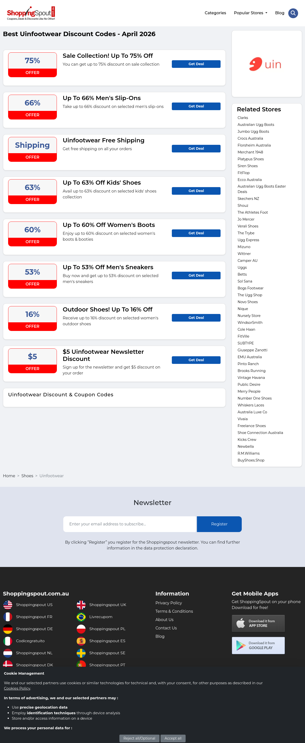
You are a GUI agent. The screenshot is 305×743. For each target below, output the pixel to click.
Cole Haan (246, 329)
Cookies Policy (17, 688)
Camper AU (247, 260)
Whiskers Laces (251, 405)
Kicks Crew (247, 439)
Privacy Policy (169, 602)
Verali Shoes (248, 226)
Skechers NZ (248, 198)
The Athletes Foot (253, 212)
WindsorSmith (250, 322)
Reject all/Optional (139, 738)
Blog (279, 13)
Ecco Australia (250, 179)
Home (9, 475)
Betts (242, 274)
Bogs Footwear (250, 288)
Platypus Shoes (251, 159)
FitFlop (244, 172)
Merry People (249, 391)
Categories (215, 13)
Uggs (242, 267)
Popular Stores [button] (249, 13)
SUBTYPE (246, 343)
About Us (165, 619)
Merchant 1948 (250, 152)
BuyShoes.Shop (251, 460)
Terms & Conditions (174, 611)
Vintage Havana (251, 377)
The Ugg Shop (250, 295)
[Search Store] (293, 13)
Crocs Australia (250, 138)
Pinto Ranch (248, 363)
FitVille (243, 336)
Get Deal (196, 63)
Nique (243, 308)
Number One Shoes (255, 398)
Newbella (246, 446)
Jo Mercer (246, 219)
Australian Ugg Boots (256, 124)
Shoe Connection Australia (260, 432)
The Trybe (246, 233)
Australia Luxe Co (252, 412)
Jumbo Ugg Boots (253, 131)
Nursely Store (249, 315)
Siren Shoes (248, 165)
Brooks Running (251, 370)
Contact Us (166, 627)
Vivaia (243, 418)
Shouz (243, 205)
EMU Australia (250, 357)
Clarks (243, 117)
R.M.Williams (248, 453)
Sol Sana (245, 281)
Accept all (173, 738)
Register (219, 523)
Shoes (27, 475)
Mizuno (244, 246)
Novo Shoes (248, 301)
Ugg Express (248, 240)
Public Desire (249, 384)
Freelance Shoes (252, 425)
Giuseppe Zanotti (252, 350)
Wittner (244, 253)
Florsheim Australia (254, 145)
